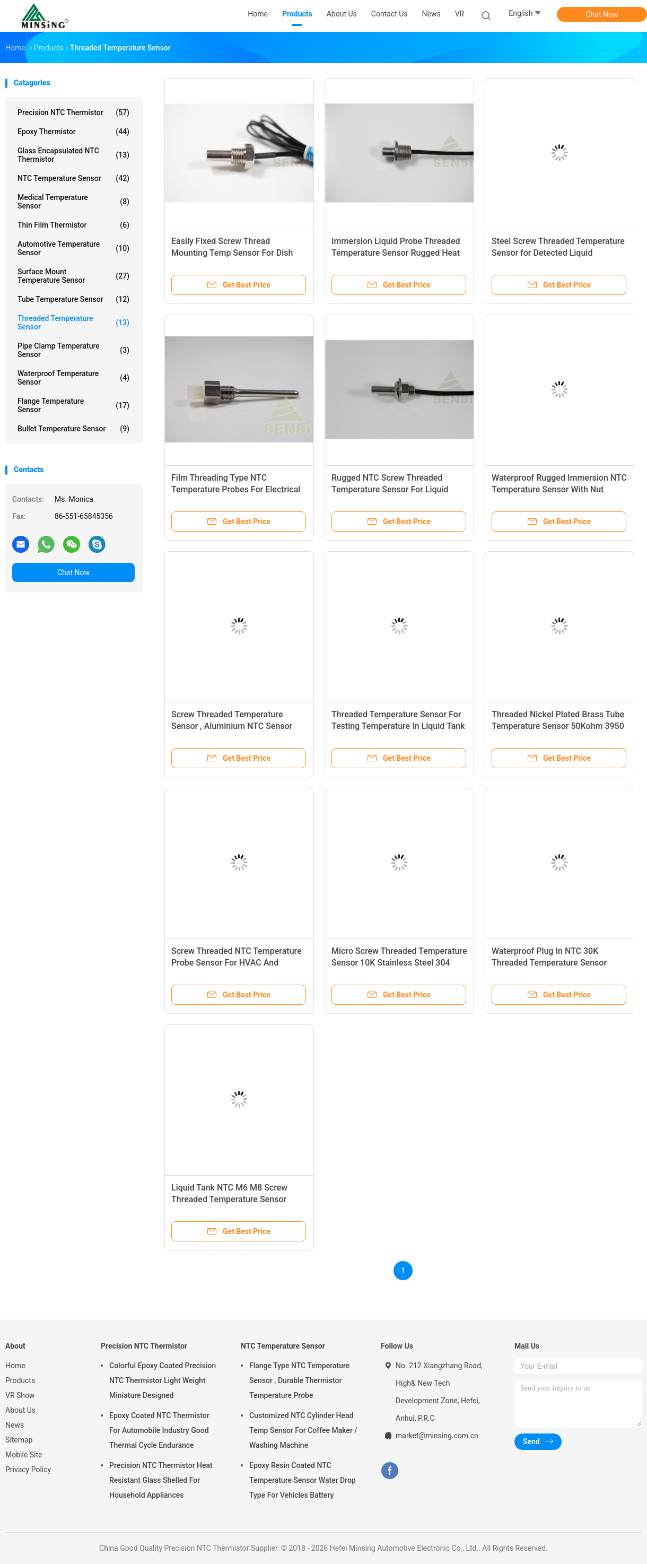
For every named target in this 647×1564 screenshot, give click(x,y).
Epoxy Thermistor (73, 131)
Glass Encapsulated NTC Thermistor (73, 154)
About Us (20, 1410)
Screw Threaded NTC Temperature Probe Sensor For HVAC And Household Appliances (236, 962)
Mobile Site (23, 1454)
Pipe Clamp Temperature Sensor (73, 350)
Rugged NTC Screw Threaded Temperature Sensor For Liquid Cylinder (390, 489)
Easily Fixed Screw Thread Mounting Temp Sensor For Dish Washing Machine (232, 253)
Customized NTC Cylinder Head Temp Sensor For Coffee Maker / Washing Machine (303, 1430)
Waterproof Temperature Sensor (73, 377)
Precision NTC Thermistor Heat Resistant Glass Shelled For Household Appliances (161, 1480)
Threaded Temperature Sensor (73, 322)
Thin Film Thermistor (73, 225)
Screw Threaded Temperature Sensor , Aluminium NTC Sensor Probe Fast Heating (231, 726)
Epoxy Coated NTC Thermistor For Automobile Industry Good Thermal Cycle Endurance (159, 1430)
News (14, 1425)
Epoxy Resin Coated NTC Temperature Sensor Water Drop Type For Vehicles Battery (302, 1480)
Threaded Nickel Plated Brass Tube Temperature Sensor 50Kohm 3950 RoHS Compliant (558, 726)
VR (460, 14)
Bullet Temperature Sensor (73, 428)
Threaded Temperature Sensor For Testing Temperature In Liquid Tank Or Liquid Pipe (398, 726)
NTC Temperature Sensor (73, 178)
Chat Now (602, 14)
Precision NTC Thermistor (73, 112)
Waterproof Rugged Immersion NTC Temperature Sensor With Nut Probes (559, 489)
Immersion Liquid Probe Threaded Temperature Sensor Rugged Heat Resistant (395, 253)
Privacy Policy (28, 1469)
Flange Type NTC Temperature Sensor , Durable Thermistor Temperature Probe (299, 1380)
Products (20, 1380)
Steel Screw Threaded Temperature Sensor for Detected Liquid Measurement (558, 253)
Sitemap (18, 1440)
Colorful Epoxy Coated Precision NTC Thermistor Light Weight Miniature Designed (162, 1380)
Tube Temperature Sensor (73, 299)
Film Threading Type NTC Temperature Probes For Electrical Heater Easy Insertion (235, 489)
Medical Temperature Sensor (73, 201)
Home (15, 1365)
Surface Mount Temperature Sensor (73, 275)
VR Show (20, 1395)
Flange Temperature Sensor (73, 405)
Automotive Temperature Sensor (73, 248)
